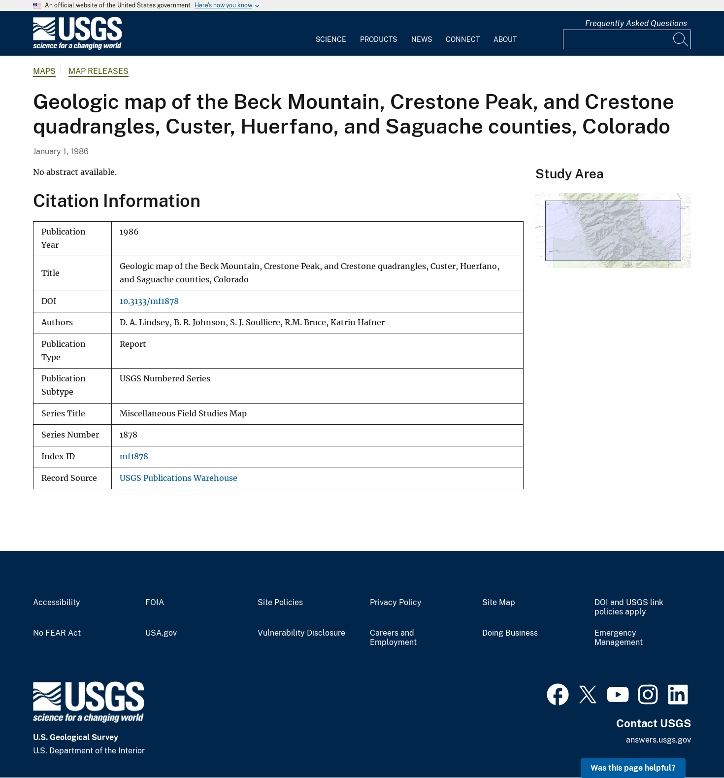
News (421, 39)
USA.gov (161, 633)
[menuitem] (331, 33)
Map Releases (98, 71)
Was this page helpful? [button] (633, 768)
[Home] (77, 47)
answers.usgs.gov (658, 739)
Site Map (498, 602)
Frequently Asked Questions (636, 23)
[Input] (627, 39)
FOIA (154, 602)
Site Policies (280, 602)
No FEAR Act (57, 633)
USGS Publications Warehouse (178, 478)
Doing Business (510, 633)
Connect (463, 39)
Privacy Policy (396, 602)
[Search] (681, 39)
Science (331, 39)
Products (378, 39)
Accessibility (56, 602)
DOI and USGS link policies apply (628, 607)
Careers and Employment (393, 638)
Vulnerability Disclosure (301, 633)
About (505, 39)
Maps (44, 71)
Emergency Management (618, 638)
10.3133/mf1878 (149, 301)
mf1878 (134, 456)
